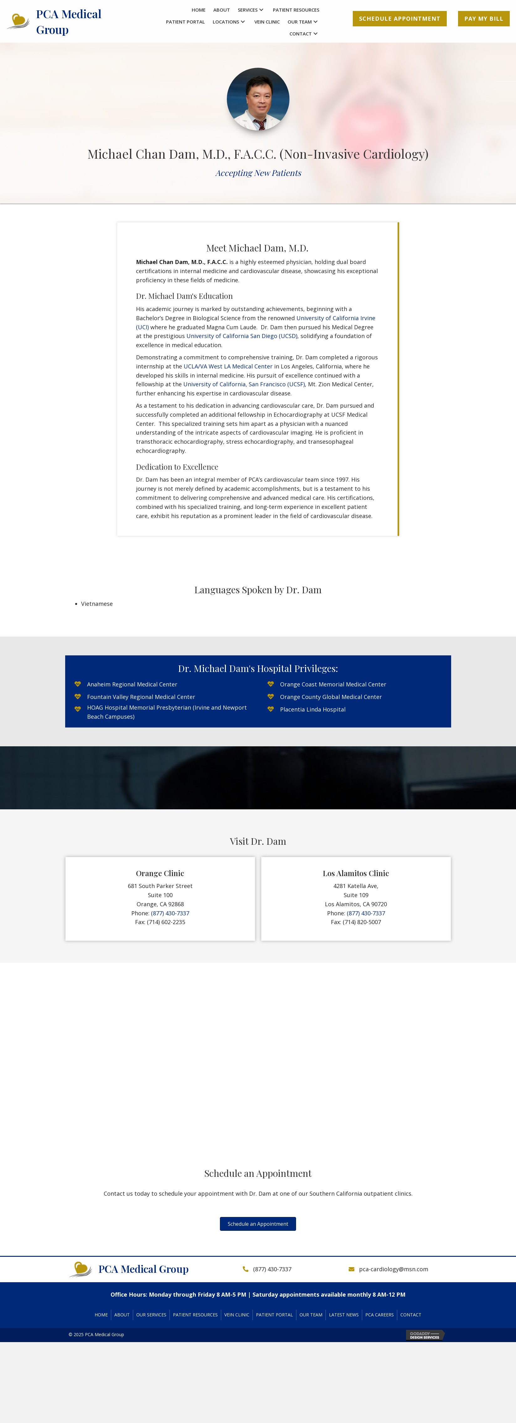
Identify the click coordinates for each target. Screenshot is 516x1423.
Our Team (311, 1315)
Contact (410, 1315)
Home (101, 1315)
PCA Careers (379, 1315)
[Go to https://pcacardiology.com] (70, 21)
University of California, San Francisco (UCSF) (244, 384)
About (122, 1315)
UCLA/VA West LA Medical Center (228, 366)
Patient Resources (195, 1315)
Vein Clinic (236, 1315)
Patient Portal (274, 1315)
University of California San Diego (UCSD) (241, 336)
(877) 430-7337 (170, 913)
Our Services (151, 1315)
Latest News (344, 1315)
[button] (261, 9)
